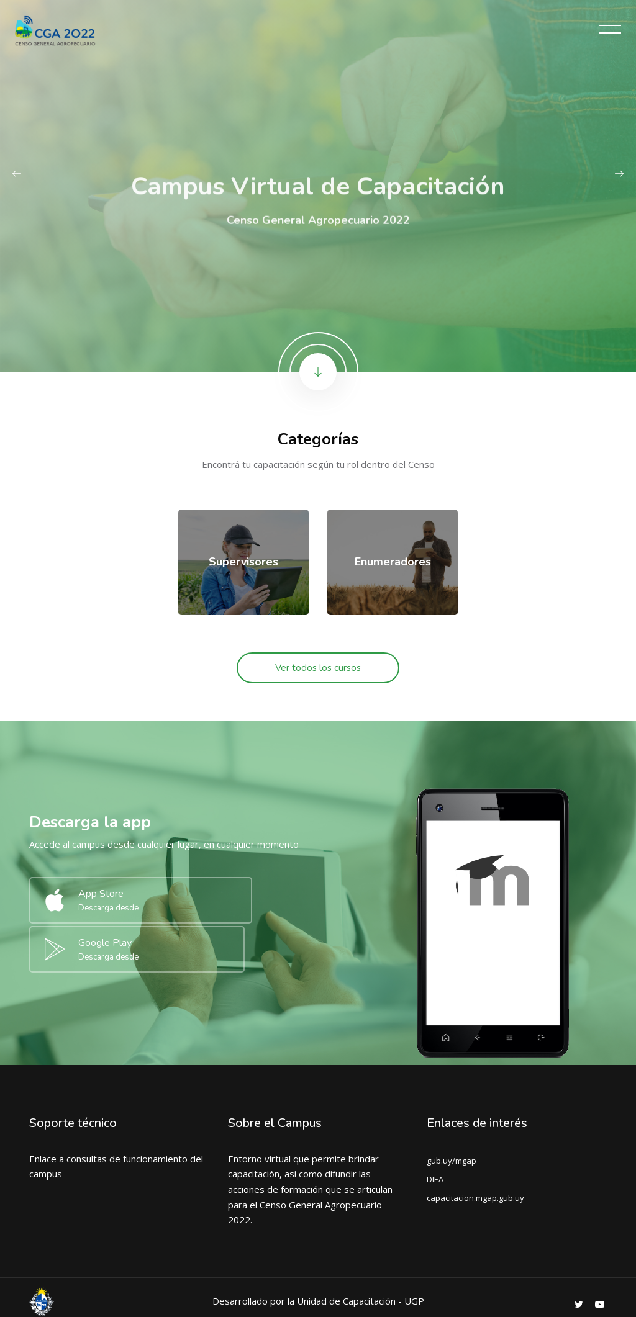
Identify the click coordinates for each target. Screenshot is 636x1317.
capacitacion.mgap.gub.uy (475, 1145)
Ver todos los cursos (318, 668)
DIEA (435, 1127)
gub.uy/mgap (451, 1108)
